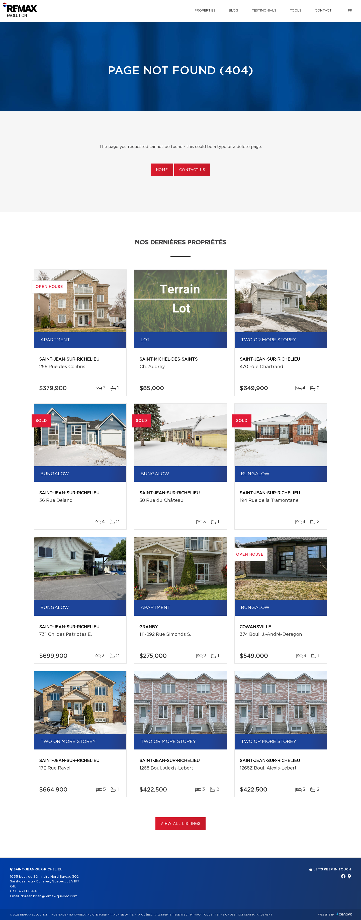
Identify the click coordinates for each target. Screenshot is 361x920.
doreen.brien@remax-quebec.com (49, 896)
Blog (233, 10)
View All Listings (180, 824)
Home (162, 170)
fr (350, 10)
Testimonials (264, 10)
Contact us (192, 170)
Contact (323, 10)
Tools (295, 10)
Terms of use (225, 914)
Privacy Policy (201, 914)
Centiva (344, 914)
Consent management (255, 914)
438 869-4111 (29, 891)
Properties (205, 10)
